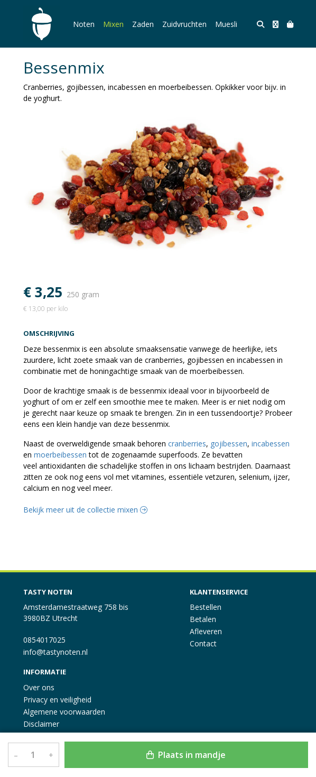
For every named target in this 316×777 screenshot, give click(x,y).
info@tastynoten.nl (55, 652)
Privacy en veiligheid (57, 699)
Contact (203, 643)
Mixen (113, 24)
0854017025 (44, 640)
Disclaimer (41, 724)
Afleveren (206, 631)
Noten (84, 24)
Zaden (143, 24)
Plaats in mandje (186, 755)
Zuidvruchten (184, 24)
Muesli (226, 24)
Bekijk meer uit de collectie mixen (85, 510)
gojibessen (228, 443)
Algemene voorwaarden (64, 712)
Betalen (203, 619)
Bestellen (205, 607)
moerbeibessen (60, 455)
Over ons (38, 687)
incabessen (271, 443)
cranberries (187, 443)
